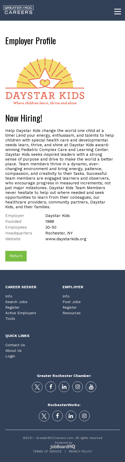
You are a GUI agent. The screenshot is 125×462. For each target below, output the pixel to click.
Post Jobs (71, 302)
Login (10, 356)
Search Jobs (16, 302)
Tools (10, 318)
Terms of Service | (49, 451)
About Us (13, 350)
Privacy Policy (79, 451)
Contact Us (15, 345)
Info (8, 296)
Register (12, 307)
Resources (71, 313)
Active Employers (20, 313)
